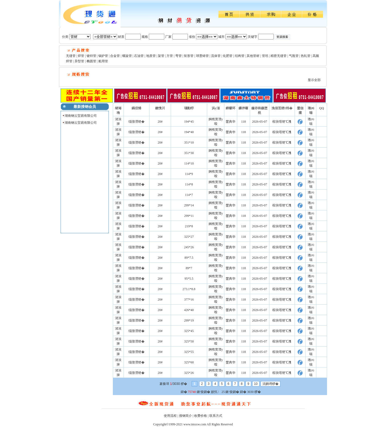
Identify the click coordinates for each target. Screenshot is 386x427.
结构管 (239, 56)
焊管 (81, 56)
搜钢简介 (185, 416)
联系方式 (215, 416)
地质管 (151, 56)
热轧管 (305, 56)
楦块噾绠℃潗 (281, 121)
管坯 (265, 56)
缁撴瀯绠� (136, 121)
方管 (169, 56)
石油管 (139, 56)
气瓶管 (294, 56)
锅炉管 (103, 56)
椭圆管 (91, 61)
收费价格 (200, 416)
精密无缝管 (278, 56)
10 (256, 384)
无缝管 (71, 56)
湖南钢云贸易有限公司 (81, 116)
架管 (161, 56)
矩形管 (189, 56)
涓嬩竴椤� (270, 384)
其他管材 (253, 56)
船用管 (103, 61)
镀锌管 (91, 56)
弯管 (178, 56)
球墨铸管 (202, 56)
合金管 (115, 56)
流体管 (216, 56)
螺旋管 (127, 56)
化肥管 (227, 56)
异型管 (79, 61)
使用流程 (170, 416)
